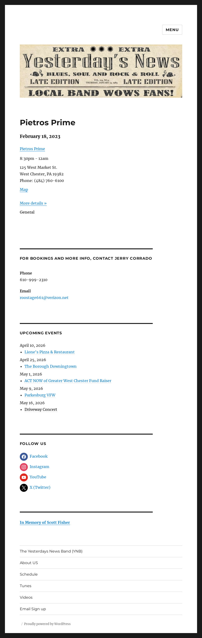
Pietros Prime (32, 148)
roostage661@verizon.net (44, 297)
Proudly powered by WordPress (47, 624)
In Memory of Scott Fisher (45, 522)
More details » (33, 203)
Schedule (29, 574)
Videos (26, 597)
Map (24, 189)
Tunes (25, 586)
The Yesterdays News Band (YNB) (51, 551)
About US (29, 563)
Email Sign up (33, 609)
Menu (172, 30)
